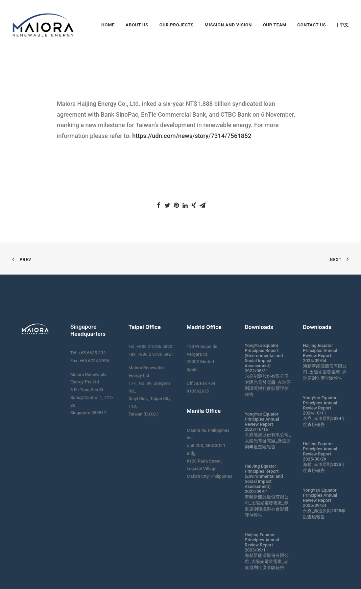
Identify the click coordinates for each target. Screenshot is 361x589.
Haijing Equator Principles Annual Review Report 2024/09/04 (320, 353)
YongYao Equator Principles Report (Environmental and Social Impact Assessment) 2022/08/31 (264, 358)
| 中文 (343, 25)
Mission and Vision (228, 24)
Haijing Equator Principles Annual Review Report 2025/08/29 (320, 451)
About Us (137, 24)
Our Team (274, 24)
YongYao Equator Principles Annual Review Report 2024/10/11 (320, 405)
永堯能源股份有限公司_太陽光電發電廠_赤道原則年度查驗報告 (268, 440)
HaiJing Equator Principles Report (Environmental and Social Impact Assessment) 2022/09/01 (264, 479)
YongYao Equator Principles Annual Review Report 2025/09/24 (320, 498)
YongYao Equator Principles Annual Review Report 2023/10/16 (262, 421)
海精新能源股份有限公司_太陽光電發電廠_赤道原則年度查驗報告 (267, 561)
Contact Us (311, 24)
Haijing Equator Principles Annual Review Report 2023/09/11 (262, 542)
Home (108, 24)
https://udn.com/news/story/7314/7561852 (191, 135)
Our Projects (176, 24)
